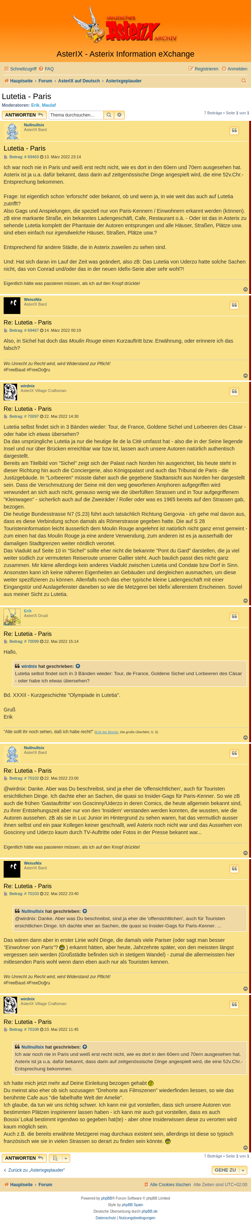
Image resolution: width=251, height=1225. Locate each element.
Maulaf (49, 105)
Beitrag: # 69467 (21, 330)
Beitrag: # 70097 (21, 416)
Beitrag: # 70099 (21, 641)
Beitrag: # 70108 (21, 1029)
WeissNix (33, 299)
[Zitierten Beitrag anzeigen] (78, 666)
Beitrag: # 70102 (21, 778)
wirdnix (28, 386)
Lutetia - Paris (26, 96)
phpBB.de (150, 1211)
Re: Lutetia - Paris (28, 322)
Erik (35, 105)
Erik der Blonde (107, 732)
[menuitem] (45, 69)
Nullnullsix (34, 125)
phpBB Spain (132, 1205)
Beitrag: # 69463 (21, 157)
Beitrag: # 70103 (21, 893)
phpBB (106, 1198)
